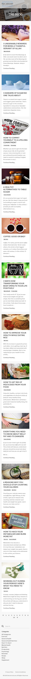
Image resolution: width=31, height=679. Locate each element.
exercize (6, 539)
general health (7, 194)
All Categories (6, 634)
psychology (13, 145)
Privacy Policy (9, 672)
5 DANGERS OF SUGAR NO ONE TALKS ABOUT (15, 94)
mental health (7, 51)
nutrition (6, 239)
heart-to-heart (6, 643)
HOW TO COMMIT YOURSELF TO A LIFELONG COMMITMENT (15, 140)
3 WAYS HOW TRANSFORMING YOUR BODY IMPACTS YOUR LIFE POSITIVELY (15, 284)
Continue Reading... (9, 68)
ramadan (5, 653)
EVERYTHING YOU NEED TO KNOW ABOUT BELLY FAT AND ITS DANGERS (14, 434)
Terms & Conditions (20, 672)
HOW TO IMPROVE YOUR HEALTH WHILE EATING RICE (14, 335)
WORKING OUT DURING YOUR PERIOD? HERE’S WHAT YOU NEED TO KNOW (14, 584)
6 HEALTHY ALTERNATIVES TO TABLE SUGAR (15, 189)
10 (14, 617)
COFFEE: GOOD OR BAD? (14, 236)
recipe (4, 656)
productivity (6, 145)
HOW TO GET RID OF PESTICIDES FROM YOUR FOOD (14, 384)
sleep (3, 658)
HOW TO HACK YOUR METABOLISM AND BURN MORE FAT (14, 534)
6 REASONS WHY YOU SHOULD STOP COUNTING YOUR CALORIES (15, 484)
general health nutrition (9, 641)
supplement (5, 660)
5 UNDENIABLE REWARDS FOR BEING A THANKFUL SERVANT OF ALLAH (15, 46)
